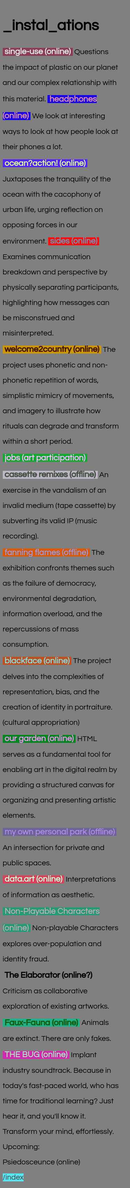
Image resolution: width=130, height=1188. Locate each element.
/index (13, 1177)
